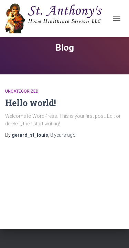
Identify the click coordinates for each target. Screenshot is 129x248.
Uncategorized (22, 91)
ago (63, 135)
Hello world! (30, 102)
